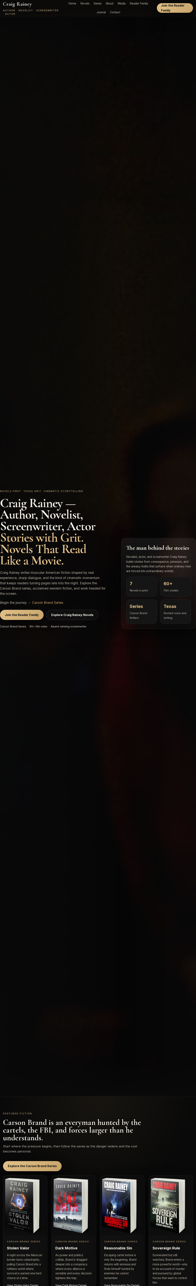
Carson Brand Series (47, 603)
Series (98, 3)
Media (122, 3)
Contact (115, 12)
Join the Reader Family (173, 8)
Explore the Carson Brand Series (32, 1166)
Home (72, 3)
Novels (84, 3)
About (109, 3)
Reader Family (139, 3)
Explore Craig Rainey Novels (72, 615)
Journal (101, 12)
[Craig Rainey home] (31, 8)
